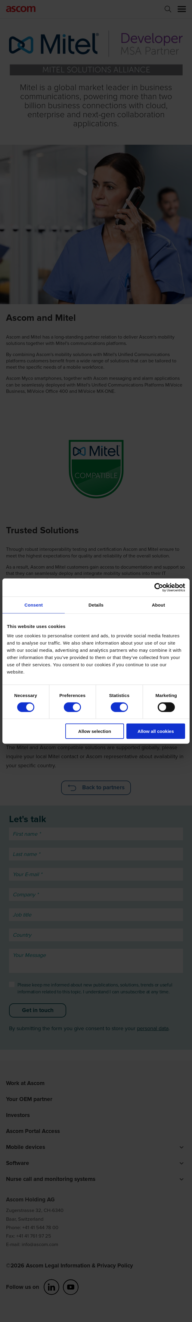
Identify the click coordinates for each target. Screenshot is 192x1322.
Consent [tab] (33, 604)
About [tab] (158, 604)
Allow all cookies (156, 731)
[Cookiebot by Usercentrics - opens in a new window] (158, 587)
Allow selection (94, 731)
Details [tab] (96, 604)
